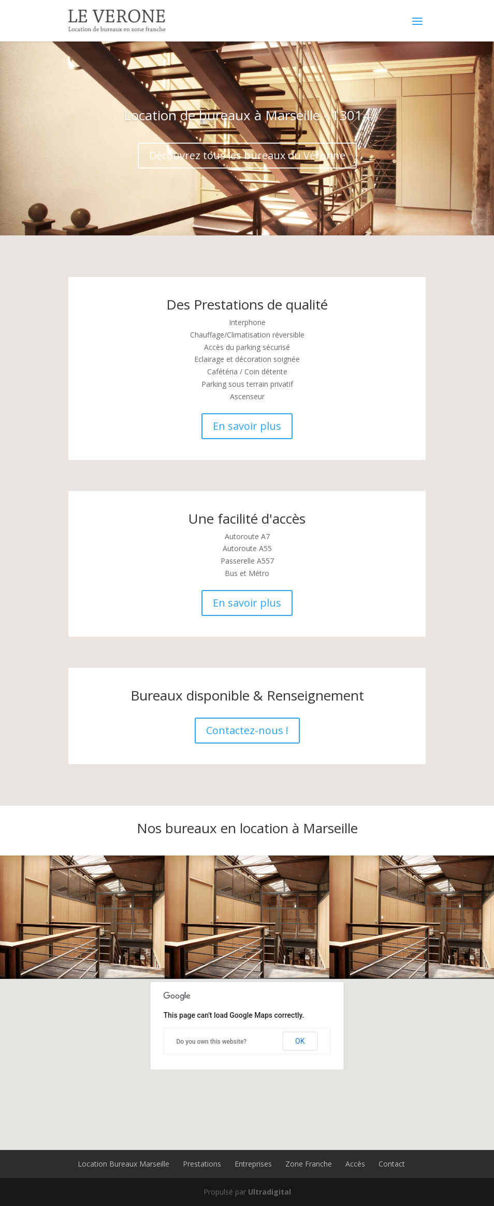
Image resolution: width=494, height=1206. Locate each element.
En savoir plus (247, 426)
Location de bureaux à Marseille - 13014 (247, 123)
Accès (355, 1164)
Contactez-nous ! (247, 730)
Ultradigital (269, 1192)
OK (299, 1041)
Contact (392, 1164)
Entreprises (253, 1164)
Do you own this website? (212, 1041)
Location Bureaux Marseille (123, 1164)
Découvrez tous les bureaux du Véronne (247, 164)
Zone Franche (308, 1164)
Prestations (202, 1164)
